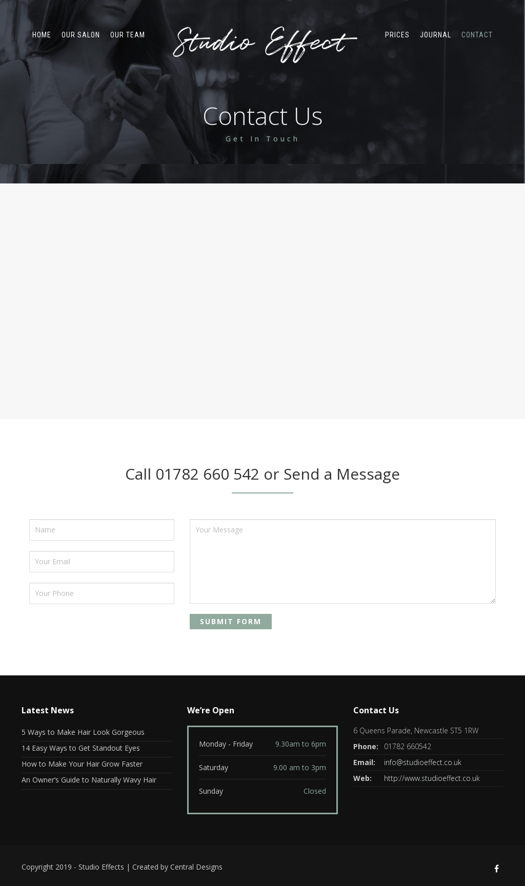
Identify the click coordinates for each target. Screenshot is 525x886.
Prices (397, 35)
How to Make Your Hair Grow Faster (82, 764)
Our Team (127, 35)
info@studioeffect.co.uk (422, 762)
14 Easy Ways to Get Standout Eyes (81, 748)
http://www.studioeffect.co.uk (432, 778)
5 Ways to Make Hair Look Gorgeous (83, 732)
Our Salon (81, 35)
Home (41, 35)
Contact (477, 35)
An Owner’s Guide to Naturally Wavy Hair (89, 780)
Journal (435, 35)
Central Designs (196, 867)
